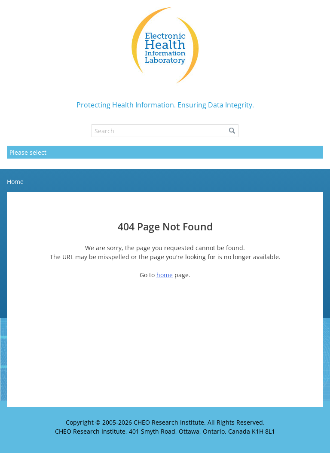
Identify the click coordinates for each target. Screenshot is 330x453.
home (164, 275)
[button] (232, 131)
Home (15, 182)
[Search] (165, 130)
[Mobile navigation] (165, 152)
